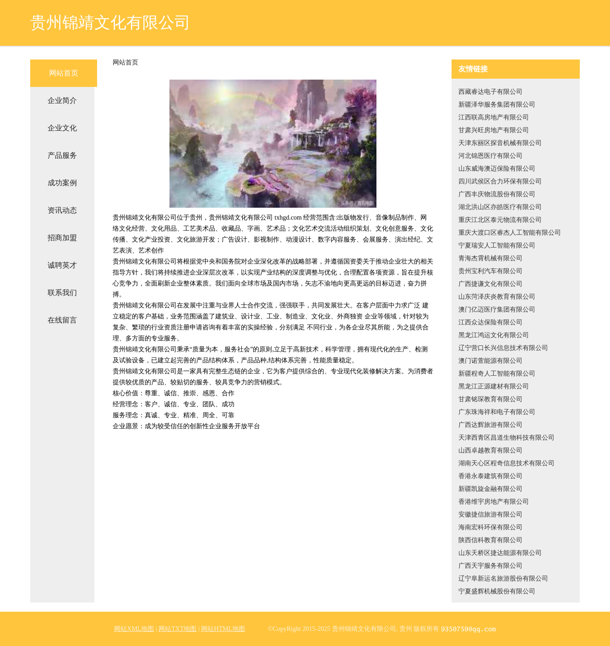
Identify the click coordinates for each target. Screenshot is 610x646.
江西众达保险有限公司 (490, 322)
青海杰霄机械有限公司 (490, 258)
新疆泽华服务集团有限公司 (496, 104)
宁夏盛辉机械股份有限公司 (496, 591)
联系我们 (62, 292)
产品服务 (62, 155)
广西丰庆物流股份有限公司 (496, 194)
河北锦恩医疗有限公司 (490, 155)
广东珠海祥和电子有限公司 (496, 412)
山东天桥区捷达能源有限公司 (500, 552)
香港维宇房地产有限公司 (493, 501)
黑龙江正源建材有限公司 (493, 386)
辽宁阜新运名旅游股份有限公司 (503, 578)
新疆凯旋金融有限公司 (490, 488)
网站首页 (63, 73)
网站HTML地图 (223, 628)
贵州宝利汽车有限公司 (490, 271)
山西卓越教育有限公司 (490, 450)
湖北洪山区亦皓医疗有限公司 (500, 207)
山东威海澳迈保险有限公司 (496, 168)
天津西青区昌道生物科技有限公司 (506, 437)
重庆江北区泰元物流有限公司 (500, 219)
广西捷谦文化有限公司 (490, 283)
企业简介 (62, 100)
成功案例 (62, 183)
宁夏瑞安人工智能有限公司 (496, 245)
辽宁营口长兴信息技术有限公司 (503, 348)
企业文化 (62, 128)
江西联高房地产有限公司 (493, 117)
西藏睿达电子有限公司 (490, 91)
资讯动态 (62, 210)
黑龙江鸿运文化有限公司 (493, 335)
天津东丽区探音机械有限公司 (500, 143)
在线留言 (62, 320)
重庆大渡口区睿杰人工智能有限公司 (509, 232)
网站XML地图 (134, 628)
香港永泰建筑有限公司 (490, 476)
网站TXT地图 (177, 628)
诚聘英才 (62, 265)
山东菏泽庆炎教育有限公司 (496, 296)
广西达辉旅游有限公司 (490, 424)
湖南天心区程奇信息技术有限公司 (506, 463)
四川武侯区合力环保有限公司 (500, 181)
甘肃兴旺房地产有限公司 (493, 130)
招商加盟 (62, 238)
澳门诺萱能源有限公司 (490, 360)
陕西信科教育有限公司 (490, 540)
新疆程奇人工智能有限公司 (496, 373)
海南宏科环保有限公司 (490, 527)
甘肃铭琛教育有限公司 (490, 399)
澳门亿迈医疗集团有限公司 (496, 309)
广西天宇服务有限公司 (490, 565)
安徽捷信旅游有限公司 (490, 514)
